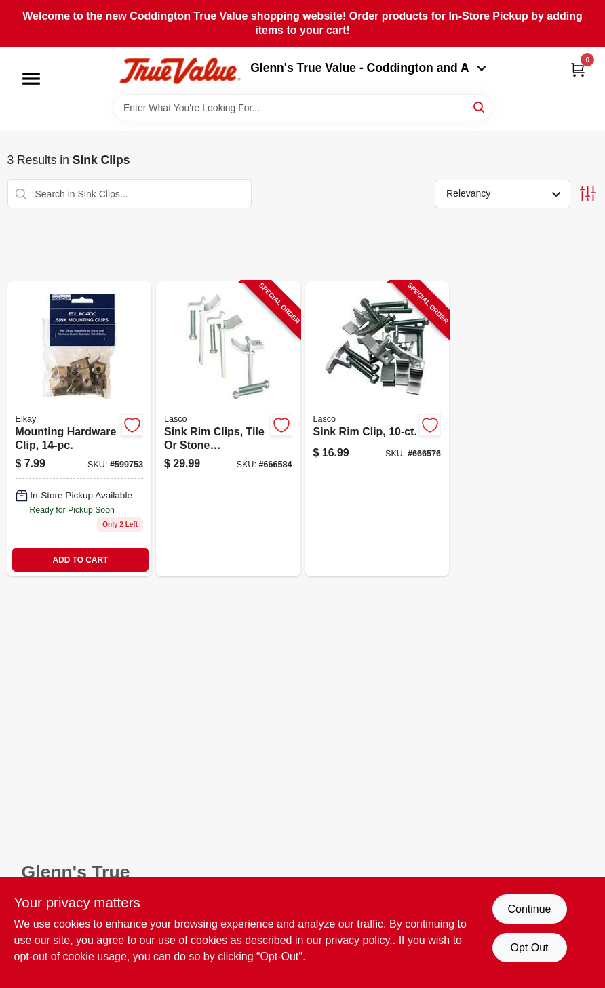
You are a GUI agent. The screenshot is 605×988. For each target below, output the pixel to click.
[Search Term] (302, 107)
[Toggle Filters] (588, 193)
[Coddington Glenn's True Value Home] (180, 71)
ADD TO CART (81, 560)
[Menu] (31, 78)
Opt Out (529, 947)
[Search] (480, 107)
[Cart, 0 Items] (578, 69)
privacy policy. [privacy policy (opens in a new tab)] (358, 940)
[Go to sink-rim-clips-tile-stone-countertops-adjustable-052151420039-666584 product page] (228, 428)
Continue (529, 909)
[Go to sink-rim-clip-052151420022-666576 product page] (377, 428)
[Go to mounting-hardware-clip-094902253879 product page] (79, 428)
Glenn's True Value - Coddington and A (368, 68)
